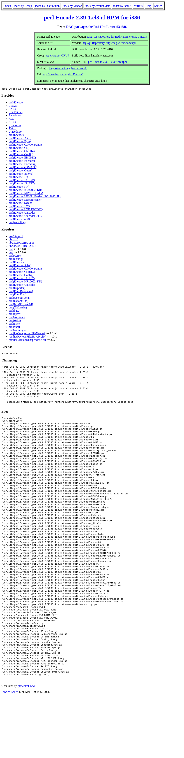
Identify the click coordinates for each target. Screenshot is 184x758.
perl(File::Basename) (21, 291)
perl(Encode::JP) (18, 177)
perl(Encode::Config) (21, 154)
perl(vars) (14, 327)
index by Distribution (47, 5)
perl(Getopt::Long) (20, 298)
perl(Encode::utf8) (19, 219)
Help (148, 5)
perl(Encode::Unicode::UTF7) (26, 216)
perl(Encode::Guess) (20, 171)
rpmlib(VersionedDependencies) (27, 340)
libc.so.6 (13, 239)
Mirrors (138, 5)
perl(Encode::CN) (19, 148)
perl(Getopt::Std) (18, 301)
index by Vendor (72, 5)
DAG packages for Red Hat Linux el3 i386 (96, 27)
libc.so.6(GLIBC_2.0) (21, 243)
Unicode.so (15, 132)
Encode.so (14, 115)
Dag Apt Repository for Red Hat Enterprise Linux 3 (117, 36)
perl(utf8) (14, 324)
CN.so (12, 109)
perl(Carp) (15, 256)
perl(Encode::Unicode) (22, 213)
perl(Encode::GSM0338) (23, 167)
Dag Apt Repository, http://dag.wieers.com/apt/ (109, 42)
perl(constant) (17, 317)
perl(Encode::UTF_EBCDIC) (26, 209)
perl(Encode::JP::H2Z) (22, 180)
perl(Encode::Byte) (20, 141)
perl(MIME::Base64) (21, 304)
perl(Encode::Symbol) (21, 203)
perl (11, 249)
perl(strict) (15, 320)
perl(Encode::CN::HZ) (22, 151)
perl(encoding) (17, 222)
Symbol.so (15, 125)
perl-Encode (16, 103)
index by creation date (97, 5)
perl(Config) (16, 259)
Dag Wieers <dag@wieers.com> (68, 68)
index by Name (122, 5)
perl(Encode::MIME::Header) (26, 193)
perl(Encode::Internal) (21, 174)
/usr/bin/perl (16, 236)
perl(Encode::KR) (19, 187)
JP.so (11, 119)
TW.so (12, 128)
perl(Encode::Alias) (20, 138)
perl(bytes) (15, 314)
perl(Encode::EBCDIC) (22, 158)
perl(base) (14, 311)
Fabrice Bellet (9, 753)
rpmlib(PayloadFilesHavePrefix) (27, 337)
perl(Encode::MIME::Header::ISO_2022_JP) (35, 196)
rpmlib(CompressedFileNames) (27, 333)
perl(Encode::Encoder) (22, 161)
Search (158, 5)
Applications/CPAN (57, 55)
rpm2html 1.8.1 (26, 747)
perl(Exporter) (17, 288)
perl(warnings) (17, 330)
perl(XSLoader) (18, 307)
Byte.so (13, 106)
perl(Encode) (16, 135)
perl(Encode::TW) (19, 206)
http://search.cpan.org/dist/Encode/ (63, 74)
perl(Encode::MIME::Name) (25, 200)
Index (7, 5)
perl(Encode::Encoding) (22, 164)
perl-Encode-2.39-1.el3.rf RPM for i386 (92, 17)
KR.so (12, 122)
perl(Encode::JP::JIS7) (22, 183)
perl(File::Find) (17, 295)
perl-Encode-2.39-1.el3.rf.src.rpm (107, 61)
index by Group (23, 5)
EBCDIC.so (15, 112)
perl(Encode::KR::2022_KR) (25, 190)
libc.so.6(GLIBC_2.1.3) (22, 246)
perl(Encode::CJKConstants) (25, 145)
